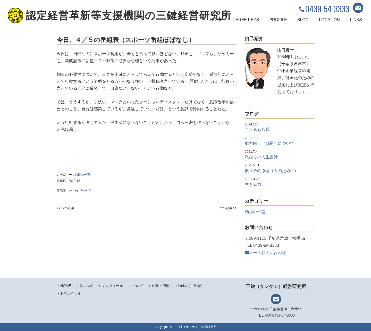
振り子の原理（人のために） (271, 170)
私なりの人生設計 (261, 157)
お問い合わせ (71, 293)
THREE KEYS (246, 20)
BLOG (303, 20)
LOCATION (329, 20)
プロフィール (112, 286)
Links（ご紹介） (191, 286)
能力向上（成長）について (269, 143)
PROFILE (278, 20)
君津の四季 (160, 286)
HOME (216, 20)
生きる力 (253, 184)
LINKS (356, 20)
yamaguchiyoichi (80, 190)
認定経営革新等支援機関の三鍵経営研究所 (129, 15)
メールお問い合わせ (265, 252)
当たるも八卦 (257, 129)
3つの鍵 (86, 286)
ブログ (137, 286)
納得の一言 (82, 174)
